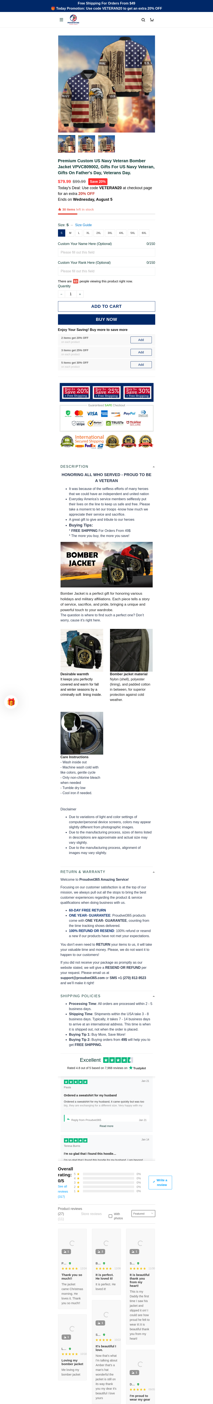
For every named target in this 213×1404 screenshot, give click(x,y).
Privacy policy (68, 1392)
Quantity (64, 266)
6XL (144, 218)
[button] (11, 702)
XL (88, 218)
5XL (132, 218)
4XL (121, 218)
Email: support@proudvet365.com (84, 1315)
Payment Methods (71, 1364)
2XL (98, 218)
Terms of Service (70, 1399)
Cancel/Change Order (74, 1371)
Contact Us (66, 1349)
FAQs (62, 1356)
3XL (110, 218)
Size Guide (83, 210)
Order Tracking (69, 1342)
